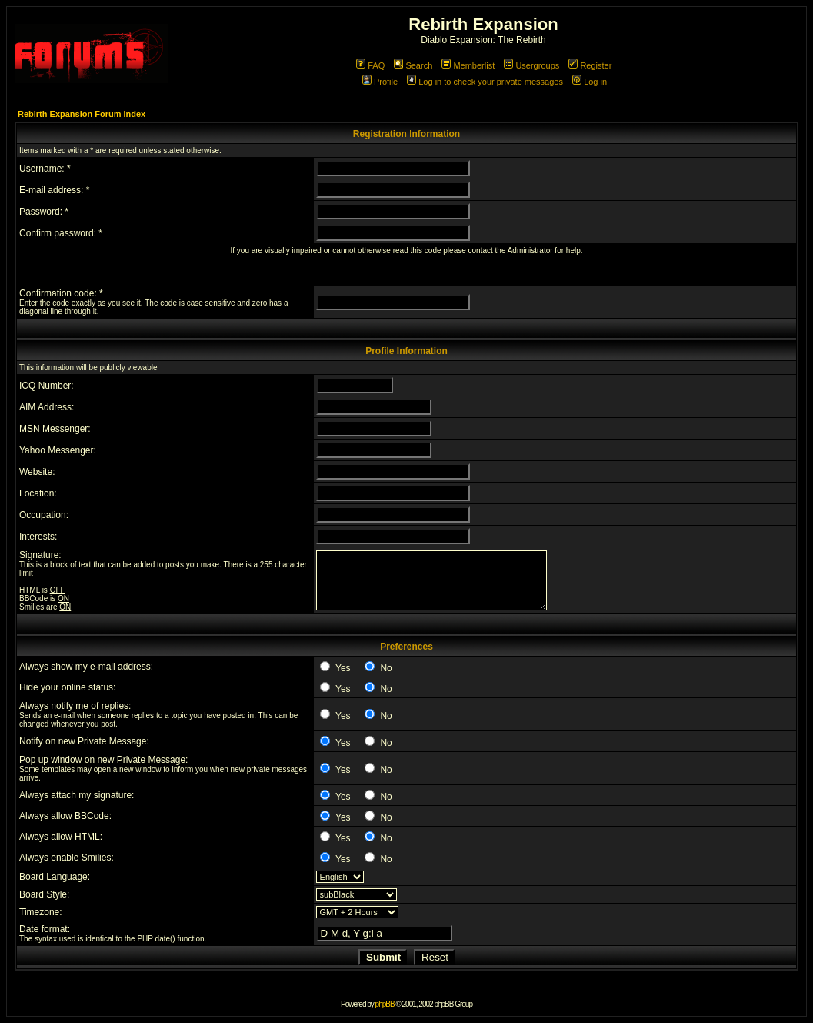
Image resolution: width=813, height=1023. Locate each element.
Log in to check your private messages (485, 81)
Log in (589, 81)
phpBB (385, 1004)
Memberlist (468, 65)
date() (165, 938)
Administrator (530, 250)
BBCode (33, 598)
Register (589, 65)
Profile (380, 81)
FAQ (370, 65)
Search (413, 65)
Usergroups (531, 65)
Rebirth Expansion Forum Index (81, 114)
